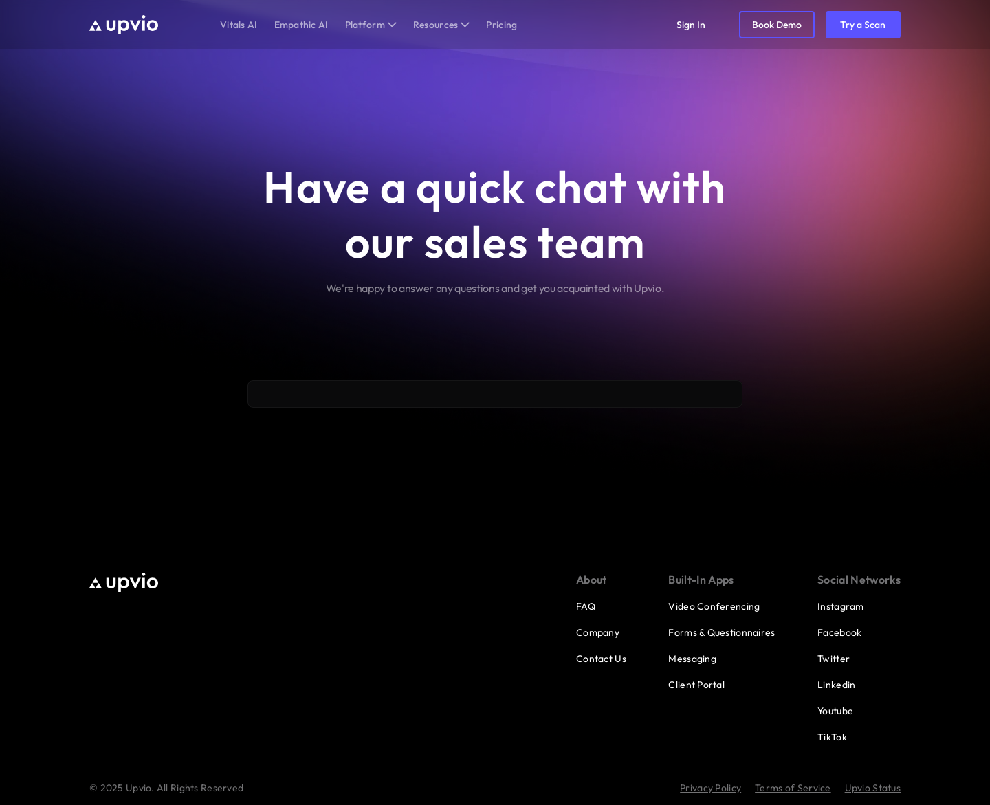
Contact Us (601, 658)
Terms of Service (792, 788)
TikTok (832, 737)
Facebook (839, 632)
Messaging (692, 658)
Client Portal (696, 685)
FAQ (585, 606)
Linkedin (836, 685)
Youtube (835, 711)
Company (597, 632)
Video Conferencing (714, 606)
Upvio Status (873, 788)
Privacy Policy (710, 788)
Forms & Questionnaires (721, 632)
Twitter (833, 658)
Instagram (840, 606)
